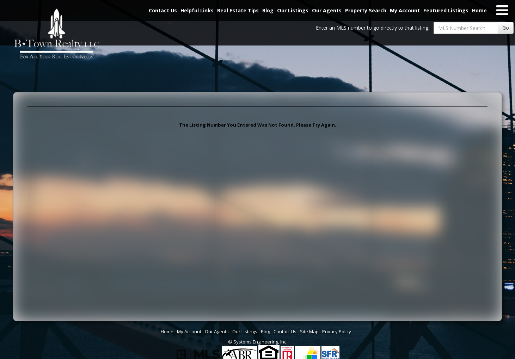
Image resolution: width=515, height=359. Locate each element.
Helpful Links (197, 10)
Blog (268, 10)
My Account (405, 10)
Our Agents (327, 10)
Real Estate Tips (238, 10)
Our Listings (292, 10)
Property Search (365, 10)
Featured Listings (445, 10)
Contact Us (163, 10)
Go (505, 27)
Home (479, 10)
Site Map (309, 331)
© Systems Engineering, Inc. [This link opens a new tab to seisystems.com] (257, 342)
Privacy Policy (336, 331)
